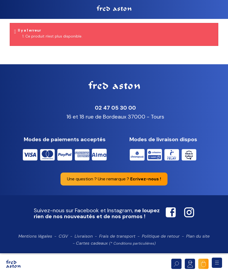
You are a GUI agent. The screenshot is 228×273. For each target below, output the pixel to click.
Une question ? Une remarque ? (114, 182)
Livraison (84, 239)
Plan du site (198, 239)
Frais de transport (117, 239)
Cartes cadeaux (116, 247)
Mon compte (190, 264)
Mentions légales (35, 239)
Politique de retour (161, 239)
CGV (63, 239)
